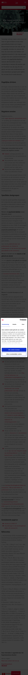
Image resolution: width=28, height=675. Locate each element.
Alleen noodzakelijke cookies (14, 354)
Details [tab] (14, 324)
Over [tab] (23, 324)
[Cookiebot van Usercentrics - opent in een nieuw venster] (20, 320)
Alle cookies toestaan (14, 349)
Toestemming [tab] (5, 324)
